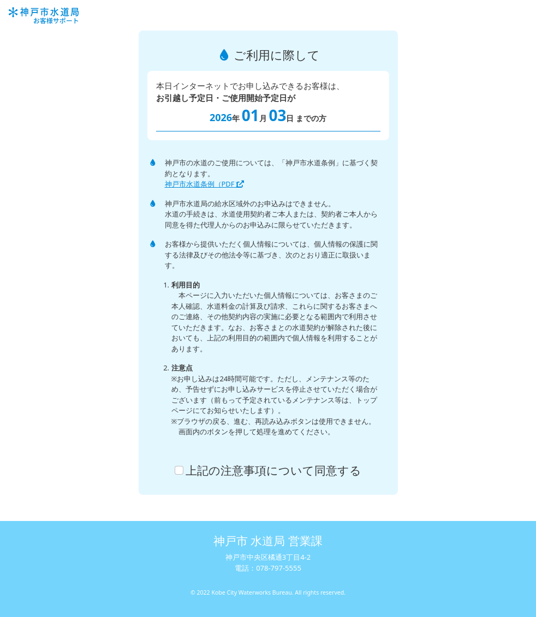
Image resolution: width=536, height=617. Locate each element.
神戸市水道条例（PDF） (208, 184)
